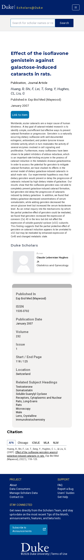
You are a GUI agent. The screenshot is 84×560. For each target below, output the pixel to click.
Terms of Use (59, 554)
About (13, 485)
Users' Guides (66, 493)
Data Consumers (20, 489)
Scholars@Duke (30, 7)
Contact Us (16, 497)
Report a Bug (65, 489)
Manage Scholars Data (24, 493)
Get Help (63, 497)
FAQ (60, 485)
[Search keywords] (33, 23)
